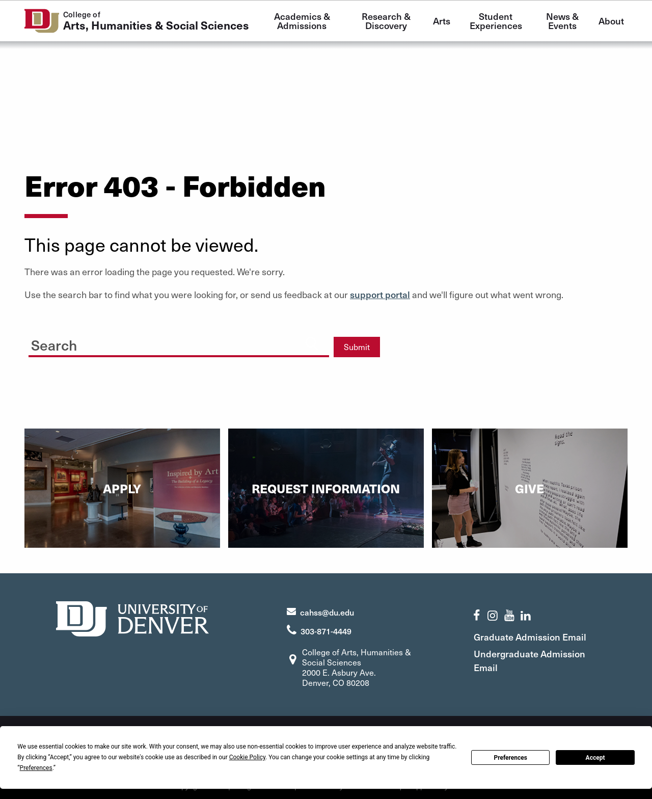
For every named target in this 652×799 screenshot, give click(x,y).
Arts (441, 20)
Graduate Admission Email (530, 636)
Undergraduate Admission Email (529, 660)
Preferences (510, 757)
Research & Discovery (387, 21)
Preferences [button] (36, 767)
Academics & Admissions (303, 21)
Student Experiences (496, 21)
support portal (380, 294)
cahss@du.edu (327, 612)
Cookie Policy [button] (247, 757)
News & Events (563, 21)
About (611, 20)
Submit (357, 346)
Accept (595, 757)
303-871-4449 (326, 630)
